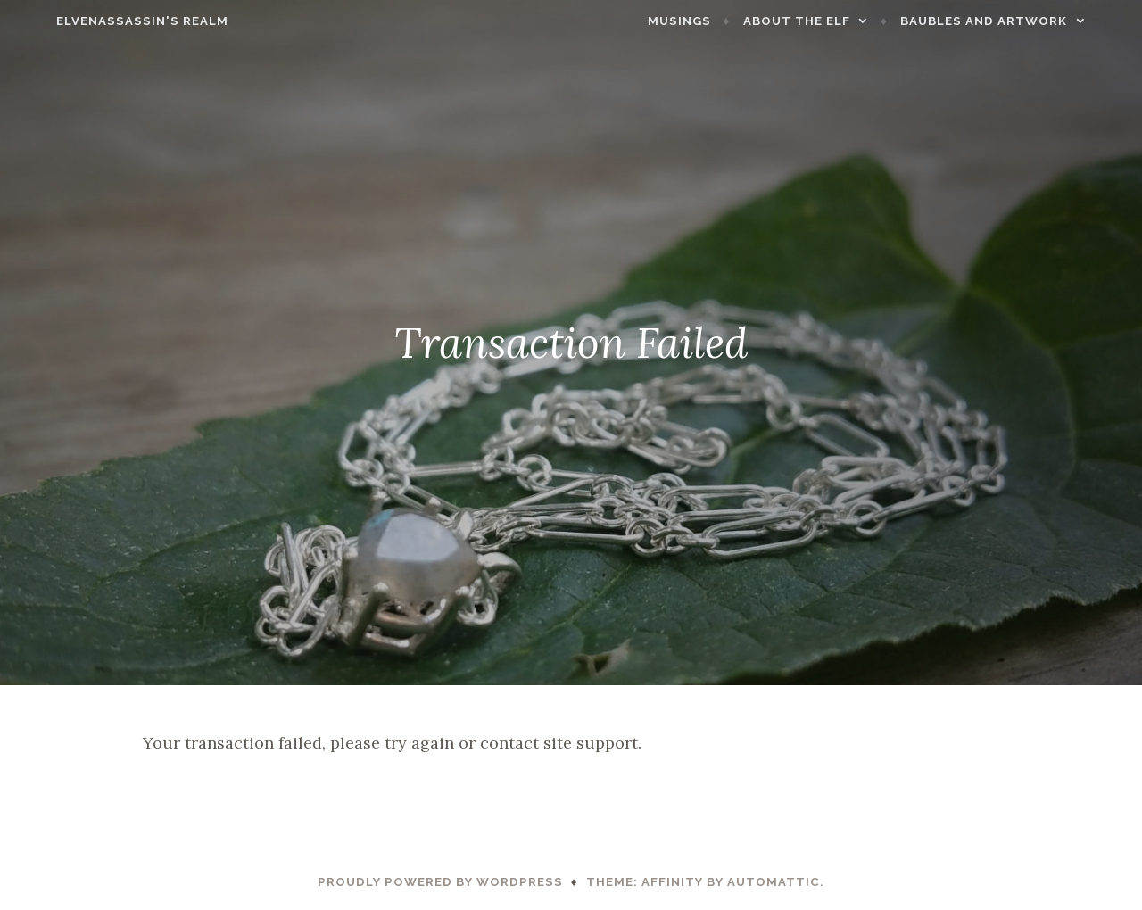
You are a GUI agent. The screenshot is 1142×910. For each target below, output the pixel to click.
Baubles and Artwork (1016, 21)
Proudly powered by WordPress (440, 882)
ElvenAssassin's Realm (109, 21)
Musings (712, 21)
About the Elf (829, 21)
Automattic (773, 882)
